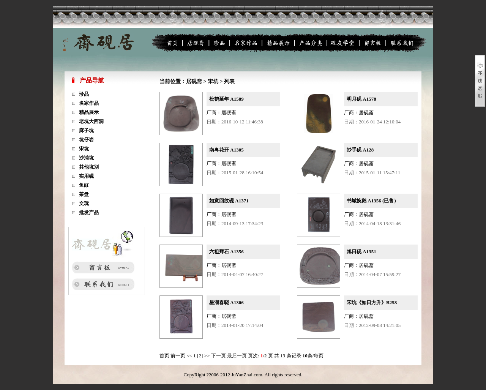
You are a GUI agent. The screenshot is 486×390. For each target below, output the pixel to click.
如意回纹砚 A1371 (229, 201)
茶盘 (84, 194)
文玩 (84, 203)
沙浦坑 (86, 158)
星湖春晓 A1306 (226, 302)
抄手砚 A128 (360, 150)
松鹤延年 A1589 (226, 99)
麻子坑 (86, 130)
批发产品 (89, 212)
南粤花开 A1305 (226, 150)
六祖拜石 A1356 (226, 251)
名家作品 (89, 103)
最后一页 (237, 355)
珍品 (84, 94)
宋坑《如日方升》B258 (372, 302)
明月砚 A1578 (361, 99)
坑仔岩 (86, 139)
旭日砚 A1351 (361, 251)
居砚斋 (194, 81)
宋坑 (84, 149)
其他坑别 (89, 167)
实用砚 (86, 176)
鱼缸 (84, 185)
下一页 (219, 355)
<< (190, 355)
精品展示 (89, 112)
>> (207, 355)
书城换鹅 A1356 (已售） (373, 201)
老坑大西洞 (91, 121)
